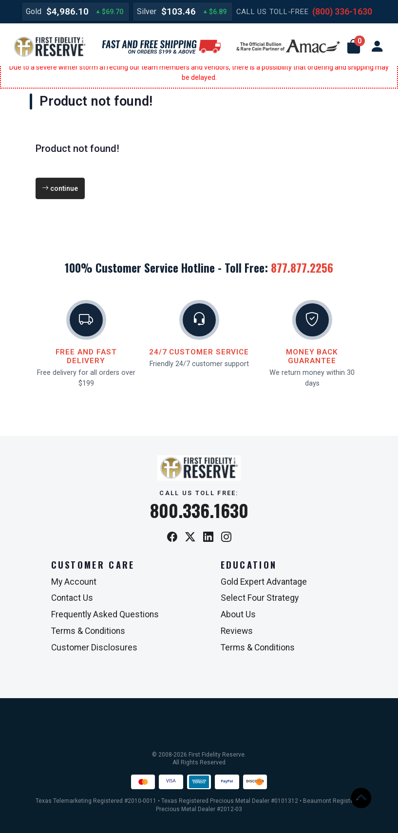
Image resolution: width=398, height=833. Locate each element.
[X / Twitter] (190, 537)
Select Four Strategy (260, 598)
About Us (238, 614)
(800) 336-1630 (342, 11)
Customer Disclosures (94, 647)
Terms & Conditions (88, 631)
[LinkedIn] (208, 537)
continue (60, 188)
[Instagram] (226, 537)
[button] (353, 46)
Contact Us (72, 598)
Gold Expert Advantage (264, 582)
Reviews (237, 631)
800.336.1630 (199, 510)
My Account (73, 582)
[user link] (377, 46)
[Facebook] (172, 537)
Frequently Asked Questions (105, 614)
